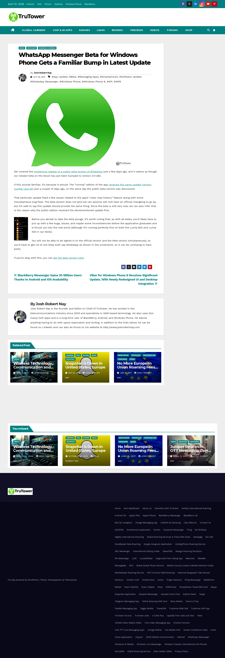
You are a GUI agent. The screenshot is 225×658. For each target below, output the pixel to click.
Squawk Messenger (148, 594)
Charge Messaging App (146, 522)
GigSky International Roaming (129, 537)
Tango (202, 594)
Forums (172, 30)
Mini (131, 565)
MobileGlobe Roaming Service (129, 573)
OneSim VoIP (133, 580)
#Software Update (130, 76)
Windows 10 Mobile (47, 48)
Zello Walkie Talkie (162, 651)
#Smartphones (109, 76)
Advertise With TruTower (167, 508)
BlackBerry (90, 4)
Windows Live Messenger (149, 644)
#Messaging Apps (88, 76)
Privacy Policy (181, 651)
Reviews (117, 30)
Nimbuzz (119, 580)
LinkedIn (47, 327)
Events (157, 530)
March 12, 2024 (25, 456)
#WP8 (117, 81)
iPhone (48, 4)
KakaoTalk (167, 551)
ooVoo (160, 580)
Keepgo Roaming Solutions (188, 551)
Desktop (58, 4)
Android (30, 4)
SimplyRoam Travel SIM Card (193, 587)
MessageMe (120, 565)
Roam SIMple (147, 587)
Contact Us (205, 522)
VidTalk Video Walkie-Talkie (128, 623)
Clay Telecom (190, 522)
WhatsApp (31, 48)
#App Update (59, 76)
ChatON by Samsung (170, 522)
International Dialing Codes (146, 551)
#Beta (72, 76)
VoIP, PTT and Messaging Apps (129, 630)
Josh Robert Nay (43, 72)
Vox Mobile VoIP (172, 630)
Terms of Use (192, 601)
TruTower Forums (123, 615)
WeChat (181, 637)
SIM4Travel (171, 587)
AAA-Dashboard (131, 508)
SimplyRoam (123, 355)
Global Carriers (33, 30)
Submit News (189, 594)
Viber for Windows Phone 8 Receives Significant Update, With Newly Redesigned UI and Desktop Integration (124, 279)
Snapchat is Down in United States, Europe (85, 365)
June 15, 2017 (128, 456)
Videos (155, 30)
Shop (189, 30)
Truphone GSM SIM (178, 608)
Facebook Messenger (173, 530)
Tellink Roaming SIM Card (154, 601)
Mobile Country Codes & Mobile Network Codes (190, 565)
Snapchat (70, 359)
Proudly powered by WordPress (23, 580)
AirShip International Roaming (196, 508)
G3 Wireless (200, 530)
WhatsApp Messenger (198, 637)
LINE (134, 558)
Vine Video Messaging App (157, 623)
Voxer (213, 630)
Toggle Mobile (146, 608)
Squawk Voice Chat (170, 594)
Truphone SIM (149, 355)
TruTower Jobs (142, 615)
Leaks (101, 30)
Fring (189, 530)
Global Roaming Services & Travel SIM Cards (168, 537)
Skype (214, 587)
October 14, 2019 (79, 456)
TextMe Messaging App (126, 608)
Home (118, 508)
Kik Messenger (122, 558)
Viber (199, 615)
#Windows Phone (70, 81)
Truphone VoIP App (200, 608)
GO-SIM (209, 537)
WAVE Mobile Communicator (160, 637)
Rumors (84, 30)
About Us (146, 508)
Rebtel (118, 587)
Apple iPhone (149, 515)
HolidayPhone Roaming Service (190, 544)
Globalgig (197, 537)
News (22, 48)
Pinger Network (174, 580)
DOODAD (119, 530)
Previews (136, 30)
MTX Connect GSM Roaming (161, 573)
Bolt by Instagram (123, 522)
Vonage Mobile (154, 630)
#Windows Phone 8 (93, 81)
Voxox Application (123, 637)
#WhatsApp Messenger (44, 81)
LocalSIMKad (146, 558)
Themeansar (71, 580)
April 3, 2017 (180, 456)
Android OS (120, 515)
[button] (208, 30)
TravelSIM (135, 355)
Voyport (139, 637)
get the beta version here (68, 257)
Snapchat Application (125, 594)
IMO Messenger (122, 551)
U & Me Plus (158, 615)
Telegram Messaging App (127, 601)
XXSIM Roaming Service (138, 651)
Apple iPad (134, 515)
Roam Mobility (131, 587)
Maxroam (190, 558)
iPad (39, 4)
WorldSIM (122, 359)
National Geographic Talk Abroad (194, 573)
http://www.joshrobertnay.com (121, 327)
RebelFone (209, 580)
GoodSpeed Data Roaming (128, 544)
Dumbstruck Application (138, 530)
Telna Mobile (176, 601)
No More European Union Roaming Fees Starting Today (136, 367)
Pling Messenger (193, 580)
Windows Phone (73, 4)
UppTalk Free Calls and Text (180, 615)
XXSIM (132, 359)
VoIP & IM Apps (62, 30)
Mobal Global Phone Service (150, 565)
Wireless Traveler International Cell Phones (186, 644)
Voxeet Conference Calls (195, 630)
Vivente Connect (181, 623)
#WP (109, 81)
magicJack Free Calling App (169, 558)
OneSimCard (148, 580)
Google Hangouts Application (158, 544)
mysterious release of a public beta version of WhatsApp (68, 171)
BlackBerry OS (191, 515)
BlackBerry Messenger (170, 515)
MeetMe (202, 558)
